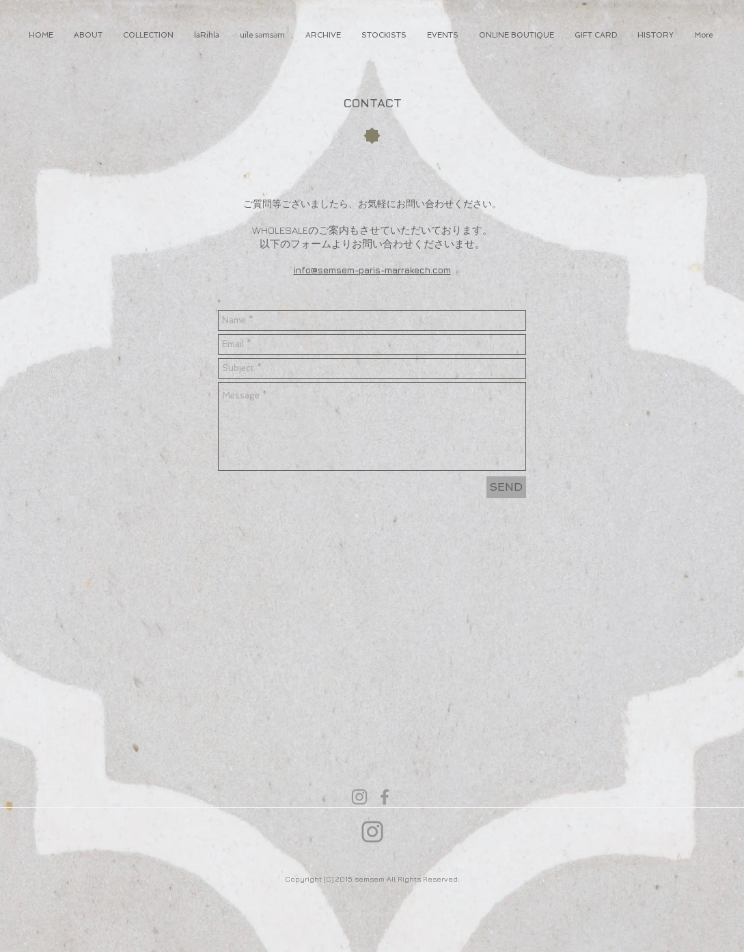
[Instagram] (372, 831)
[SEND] (506, 487)
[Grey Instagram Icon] (359, 797)
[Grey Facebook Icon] (384, 797)
